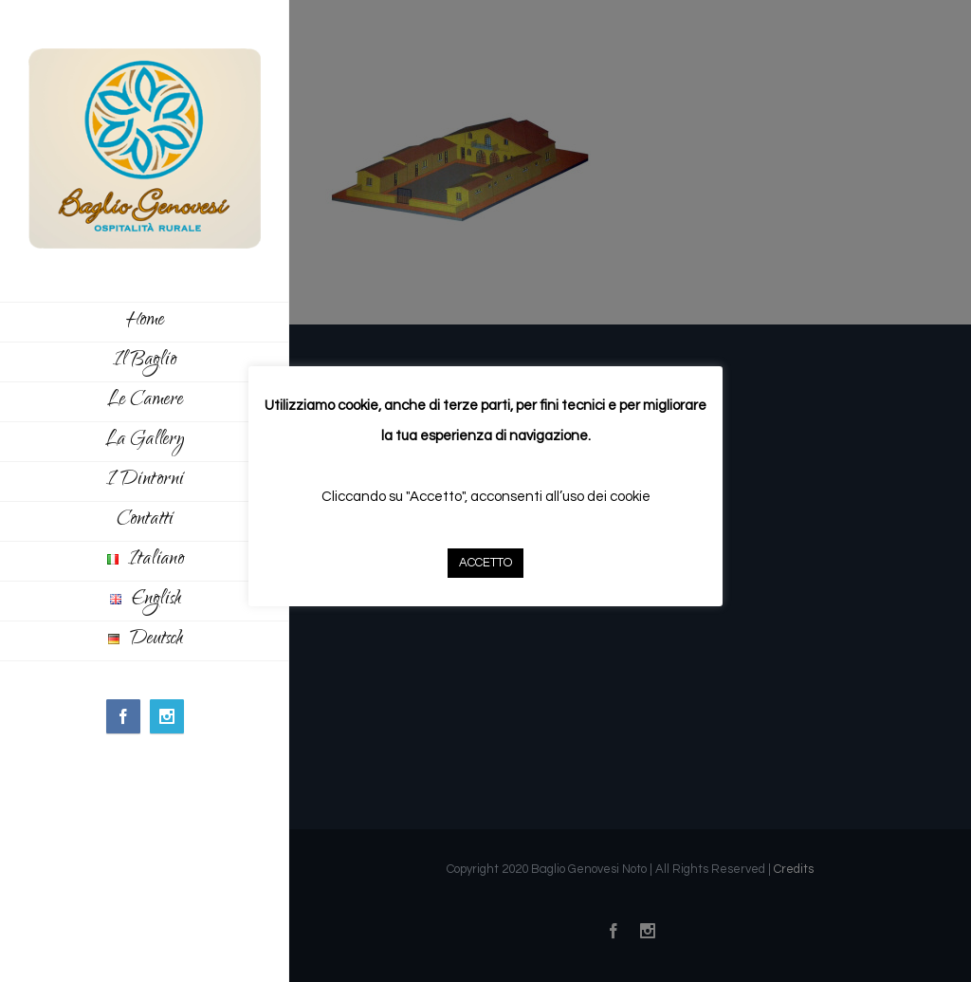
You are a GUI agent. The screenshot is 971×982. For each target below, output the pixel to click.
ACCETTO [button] (485, 562)
